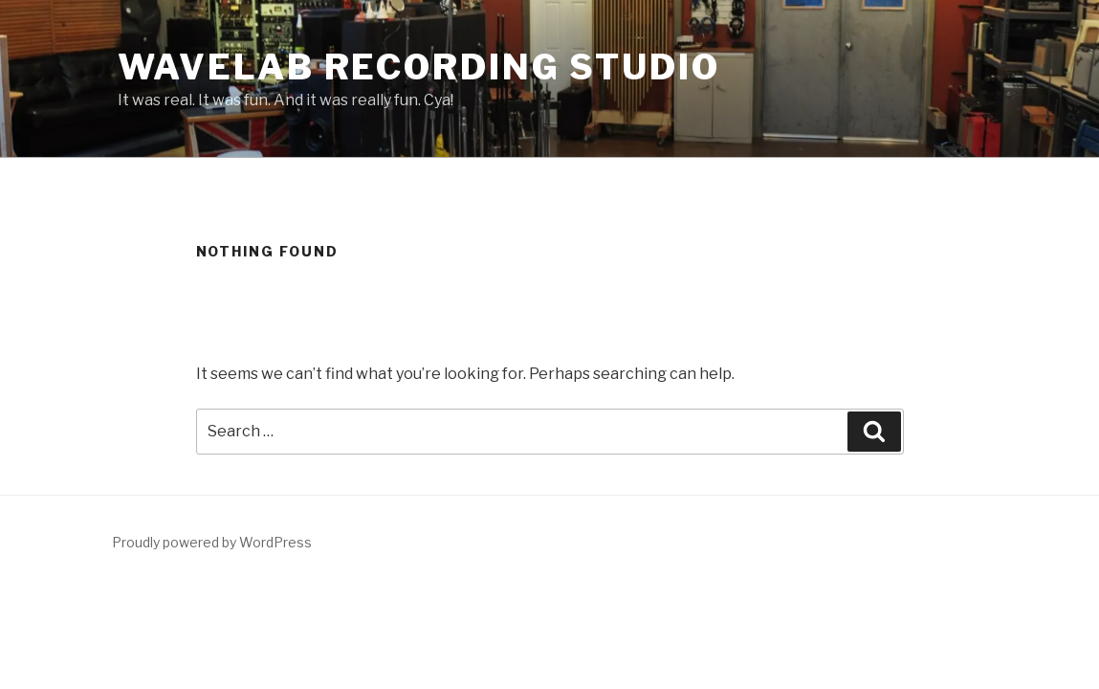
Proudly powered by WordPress (212, 542)
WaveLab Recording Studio (419, 67)
